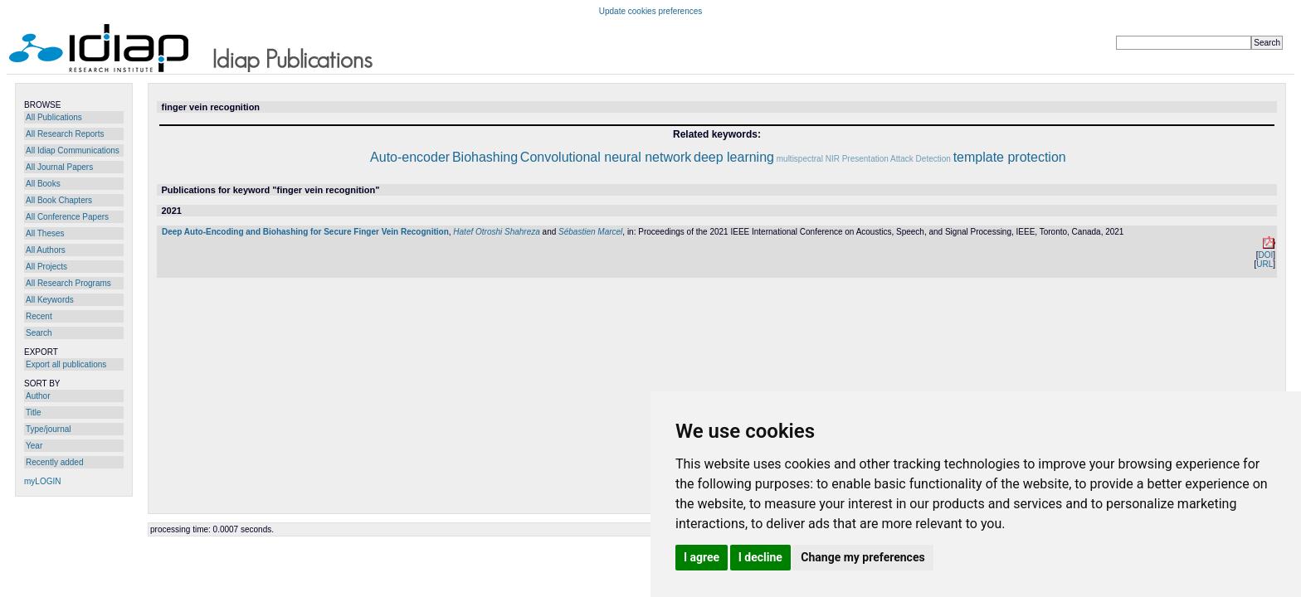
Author (38, 395)
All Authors (46, 250)
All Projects (46, 266)
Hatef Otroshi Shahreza (496, 231)
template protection (1009, 157)
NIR (833, 158)
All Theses (45, 233)
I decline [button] (760, 557)
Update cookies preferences (651, 11)
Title (33, 412)
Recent (39, 316)
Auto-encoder (410, 157)
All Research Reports (65, 133)
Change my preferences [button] (862, 557)
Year (34, 445)
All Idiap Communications (72, 150)
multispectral (800, 158)
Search (39, 332)
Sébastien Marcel (590, 231)
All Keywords (50, 299)
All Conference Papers (67, 216)
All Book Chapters (59, 200)
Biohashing (485, 157)
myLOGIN (42, 481)
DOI (1265, 255)
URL (1264, 264)
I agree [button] (701, 557)
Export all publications (66, 364)
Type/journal (48, 429)
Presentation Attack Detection (896, 158)
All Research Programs (68, 283)
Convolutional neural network (605, 157)
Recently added (55, 462)
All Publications (54, 117)
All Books (43, 183)
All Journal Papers (59, 167)
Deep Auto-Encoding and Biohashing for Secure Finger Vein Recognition (305, 231)
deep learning (734, 157)
